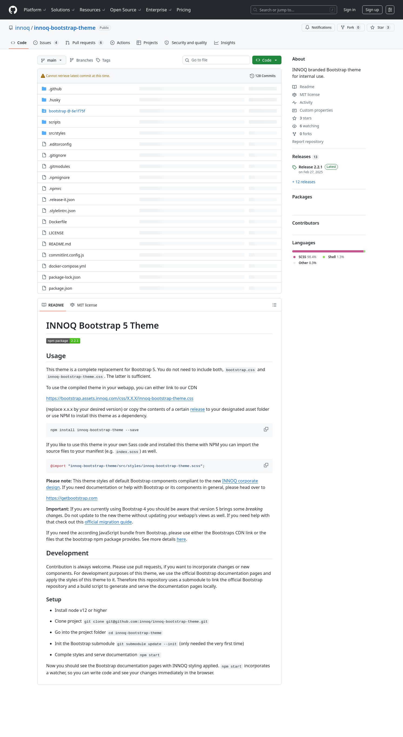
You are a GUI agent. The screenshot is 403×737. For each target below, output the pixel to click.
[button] (266, 429)
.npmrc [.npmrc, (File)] (55, 188)
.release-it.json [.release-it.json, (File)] (62, 199)
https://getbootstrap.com (72, 498)
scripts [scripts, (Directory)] (55, 122)
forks (302, 133)
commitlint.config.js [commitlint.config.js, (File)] (66, 255)
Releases (305, 156)
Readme (303, 86)
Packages (302, 197)
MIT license (306, 94)
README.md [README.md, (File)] (60, 243)
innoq (22, 27)
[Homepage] (13, 9)
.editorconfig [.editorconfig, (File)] (60, 144)
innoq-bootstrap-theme (65, 27)
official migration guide (108, 522)
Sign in (349, 9)
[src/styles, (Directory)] (57, 133)
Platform (35, 10)
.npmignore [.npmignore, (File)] (59, 177)
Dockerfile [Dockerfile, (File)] (58, 221)
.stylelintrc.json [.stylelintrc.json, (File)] (62, 210)
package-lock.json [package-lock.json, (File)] (64, 277)
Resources (93, 10)
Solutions (63, 10)
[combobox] (219, 60)
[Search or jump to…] (294, 10)
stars (301, 118)
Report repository (307, 141)
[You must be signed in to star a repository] (380, 27)
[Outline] (274, 305)
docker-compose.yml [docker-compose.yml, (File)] (67, 266)
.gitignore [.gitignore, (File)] (57, 155)
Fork (351, 27)
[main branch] (51, 60)
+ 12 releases (303, 181)
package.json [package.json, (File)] (60, 288)
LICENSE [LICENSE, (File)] (56, 232)
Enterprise (159, 10)
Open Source (126, 10)
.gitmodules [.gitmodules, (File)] (59, 166)
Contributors (305, 223)
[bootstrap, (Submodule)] (67, 111)
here (181, 539)
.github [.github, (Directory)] (55, 88)
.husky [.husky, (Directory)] (54, 99)
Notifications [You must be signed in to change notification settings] (318, 27)
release (197, 409)
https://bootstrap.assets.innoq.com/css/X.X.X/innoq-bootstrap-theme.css (119, 398)
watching (305, 125)
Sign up (372, 9)
